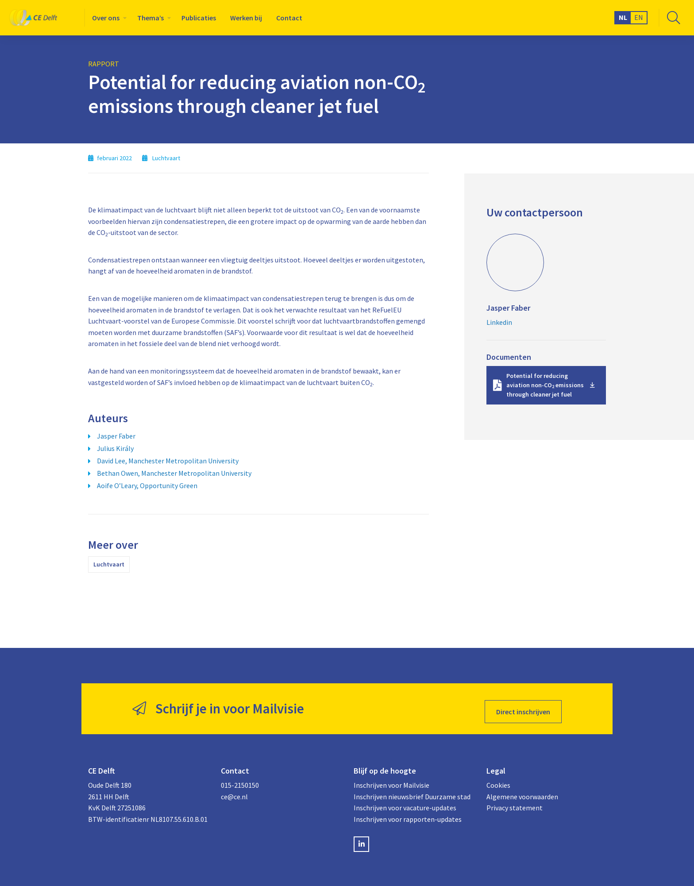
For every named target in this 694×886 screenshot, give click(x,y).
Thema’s (150, 17)
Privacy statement (514, 802)
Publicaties (198, 17)
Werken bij (246, 17)
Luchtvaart (108, 564)
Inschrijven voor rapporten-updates (408, 813)
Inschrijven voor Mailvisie (391, 779)
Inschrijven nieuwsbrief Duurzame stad (412, 790)
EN (638, 17)
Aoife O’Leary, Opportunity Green (147, 485)
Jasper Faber (116, 435)
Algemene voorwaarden (522, 790)
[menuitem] (107, 17)
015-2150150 (240, 779)
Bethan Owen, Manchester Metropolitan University (174, 473)
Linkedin (499, 322)
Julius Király (115, 448)
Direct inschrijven (523, 705)
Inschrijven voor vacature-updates (405, 802)
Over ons (106, 17)
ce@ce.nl (234, 790)
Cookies (498, 779)
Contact (289, 17)
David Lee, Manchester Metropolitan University (168, 460)
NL (623, 17)
